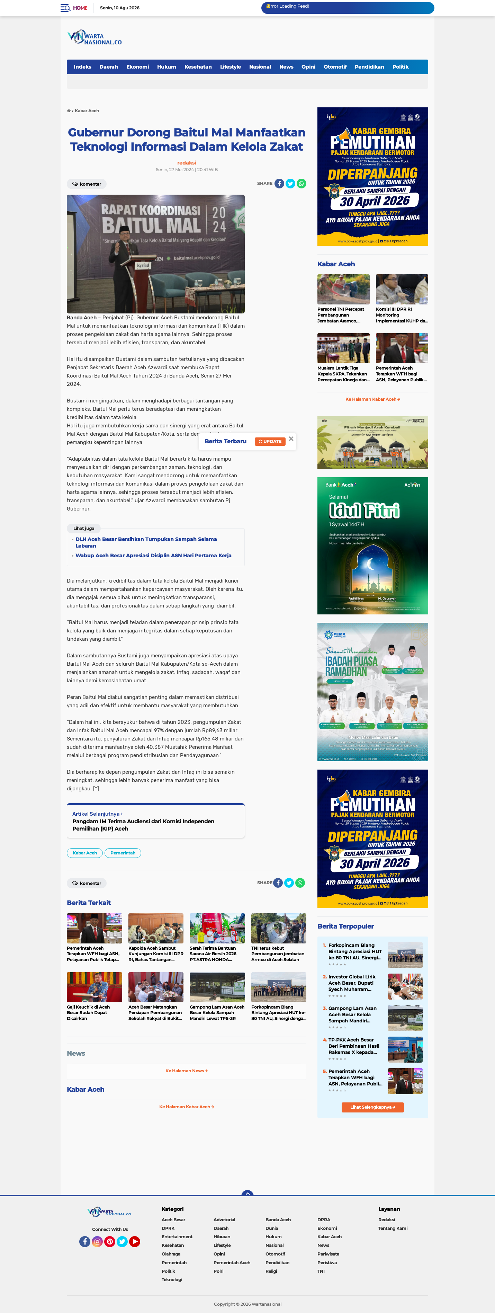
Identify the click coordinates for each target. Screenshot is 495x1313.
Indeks (82, 67)
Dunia (272, 1228)
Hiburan (222, 1236)
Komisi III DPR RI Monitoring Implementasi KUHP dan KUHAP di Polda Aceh (402, 315)
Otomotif (335, 67)
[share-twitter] (290, 183)
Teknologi (172, 1279)
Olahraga (171, 1254)
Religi (271, 1271)
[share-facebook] (279, 183)
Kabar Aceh (85, 852)
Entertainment (177, 1236)
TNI (321, 1271)
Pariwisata (328, 1254)
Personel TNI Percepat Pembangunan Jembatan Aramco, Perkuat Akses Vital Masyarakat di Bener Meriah (340, 315)
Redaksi (386, 1219)
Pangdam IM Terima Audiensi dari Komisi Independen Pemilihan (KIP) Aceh (143, 825)
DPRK (168, 1228)
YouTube (139, 1244)
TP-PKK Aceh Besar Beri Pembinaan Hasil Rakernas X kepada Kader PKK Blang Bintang (353, 1046)
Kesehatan (198, 67)
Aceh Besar (173, 1219)
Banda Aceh (278, 1219)
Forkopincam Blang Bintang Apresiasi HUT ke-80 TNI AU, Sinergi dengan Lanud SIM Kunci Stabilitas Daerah (355, 951)
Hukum (166, 67)
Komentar (86, 183)
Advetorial (224, 1219)
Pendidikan (369, 67)
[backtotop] (247, 1196)
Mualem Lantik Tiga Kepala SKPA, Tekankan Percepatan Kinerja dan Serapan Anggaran (342, 374)
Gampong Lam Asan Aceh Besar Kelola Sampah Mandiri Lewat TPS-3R (352, 1014)
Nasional (260, 67)
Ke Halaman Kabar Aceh (186, 1106)
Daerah (108, 67)
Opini (308, 67)
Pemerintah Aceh (232, 1262)
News (286, 67)
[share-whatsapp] (301, 183)
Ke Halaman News (186, 1070)
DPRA (323, 1219)
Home (80, 8)
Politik (400, 67)
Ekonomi (137, 67)
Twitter (125, 1244)
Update (270, 441)
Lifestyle (230, 67)
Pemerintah (122, 852)
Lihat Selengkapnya (373, 1107)
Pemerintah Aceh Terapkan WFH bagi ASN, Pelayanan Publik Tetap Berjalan (400, 374)
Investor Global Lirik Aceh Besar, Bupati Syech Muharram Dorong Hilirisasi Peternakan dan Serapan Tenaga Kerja (353, 983)
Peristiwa (327, 1262)
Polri (218, 1271)
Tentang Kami (392, 1228)
